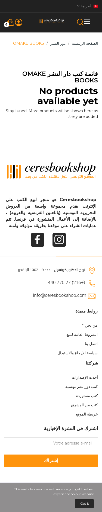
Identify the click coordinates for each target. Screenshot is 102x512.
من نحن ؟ (90, 325)
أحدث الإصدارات (85, 377)
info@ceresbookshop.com (59, 295)
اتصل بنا (91, 343)
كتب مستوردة (87, 395)
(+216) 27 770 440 (66, 282)
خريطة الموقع (87, 414)
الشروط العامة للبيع (82, 334)
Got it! (84, 503)
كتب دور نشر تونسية (81, 386)
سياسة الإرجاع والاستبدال (77, 352)
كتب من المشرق (84, 404)
